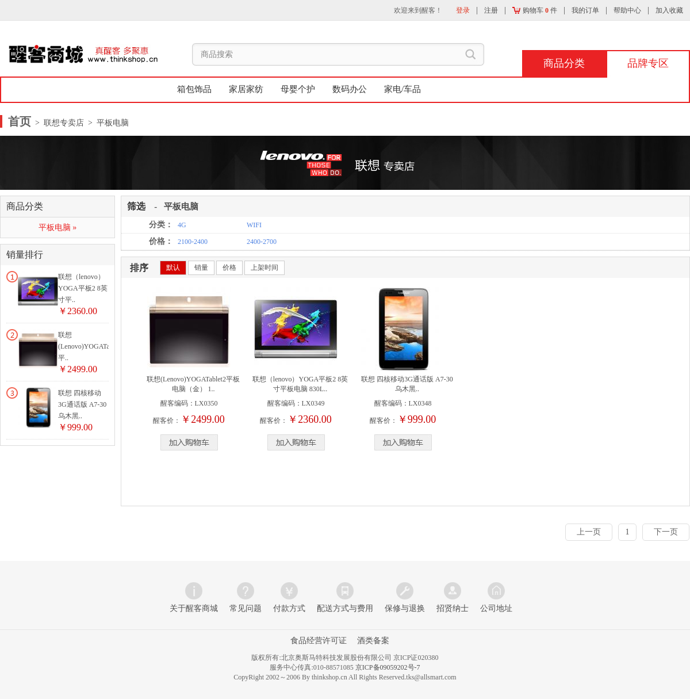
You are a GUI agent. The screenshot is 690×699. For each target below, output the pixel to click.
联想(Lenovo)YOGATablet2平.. (91, 346)
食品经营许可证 (318, 640)
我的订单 (585, 10)
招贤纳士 (452, 608)
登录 (463, 10)
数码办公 (349, 89)
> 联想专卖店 (58, 123)
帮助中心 (627, 10)
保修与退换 (405, 608)
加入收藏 (669, 10)
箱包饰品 (194, 89)
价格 (229, 267)
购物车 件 (534, 10)
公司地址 (496, 608)
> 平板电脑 (106, 123)
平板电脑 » (58, 227)
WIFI (254, 225)
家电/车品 (402, 89)
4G (182, 225)
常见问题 (245, 608)
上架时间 (264, 267)
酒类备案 (373, 640)
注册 (491, 10)
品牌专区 (648, 63)
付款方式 (289, 608)
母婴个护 (298, 89)
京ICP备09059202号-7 (387, 667)
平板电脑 (181, 206)
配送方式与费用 (345, 608)
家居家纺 (246, 89)
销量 (201, 267)
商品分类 (564, 63)
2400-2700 (262, 242)
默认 (173, 267)
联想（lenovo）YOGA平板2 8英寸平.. (83, 288)
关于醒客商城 (194, 608)
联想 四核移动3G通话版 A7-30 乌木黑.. (82, 404)
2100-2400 (193, 242)
